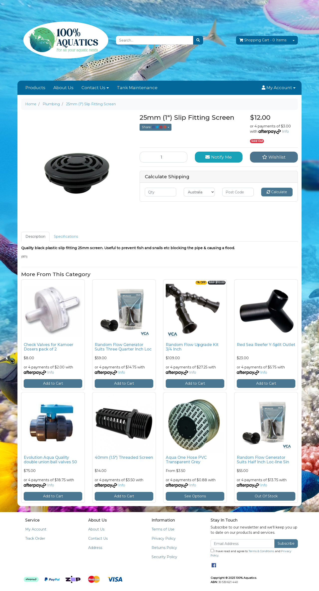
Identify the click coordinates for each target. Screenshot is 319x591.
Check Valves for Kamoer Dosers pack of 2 (48, 347)
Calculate (277, 192)
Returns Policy (164, 547)
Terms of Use (163, 529)
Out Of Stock (266, 496)
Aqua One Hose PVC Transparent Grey (186, 460)
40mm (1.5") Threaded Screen (124, 457)
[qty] (160, 192)
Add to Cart (53, 383)
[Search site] (198, 40)
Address (95, 547)
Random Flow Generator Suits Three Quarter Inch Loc (123, 347)
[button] (279, 88)
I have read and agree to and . (251, 553)
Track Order (35, 538)
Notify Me (218, 157)
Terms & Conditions (261, 551)
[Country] (199, 192)
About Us (63, 87)
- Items (262, 40)
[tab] (35, 236)
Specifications (66, 236)
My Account (35, 529)
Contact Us (93, 87)
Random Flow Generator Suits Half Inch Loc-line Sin (263, 460)
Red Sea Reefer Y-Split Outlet (266, 344)
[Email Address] (243, 543)
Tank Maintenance (137, 87)
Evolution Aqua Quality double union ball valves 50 (50, 460)
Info (285, 131)
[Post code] (238, 192)
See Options (195, 496)
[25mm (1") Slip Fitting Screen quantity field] (163, 157)
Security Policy (164, 557)
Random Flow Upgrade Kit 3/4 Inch (192, 347)
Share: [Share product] (154, 127)
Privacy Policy (164, 538)
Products (35, 87)
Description (35, 236)
